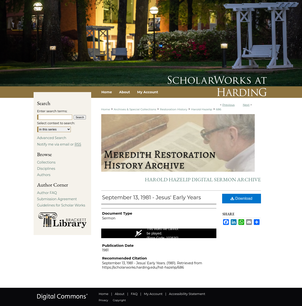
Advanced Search (51, 138)
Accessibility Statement (187, 294)
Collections (46, 162)
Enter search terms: (52, 111)
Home (105, 109)
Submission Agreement (57, 199)
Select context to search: (56, 123)
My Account (153, 294)
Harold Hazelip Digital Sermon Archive (203, 179)
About (119, 294)
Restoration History (173, 109)
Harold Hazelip (201, 109)
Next (246, 104)
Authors (44, 175)
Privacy (103, 300)
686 (218, 109)
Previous (228, 104)
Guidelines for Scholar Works (61, 205)
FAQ (134, 294)
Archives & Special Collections (135, 109)
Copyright (119, 300)
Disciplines (46, 168)
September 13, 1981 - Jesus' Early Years (151, 197)
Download (241, 198)
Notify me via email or (59, 144)
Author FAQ (47, 193)
